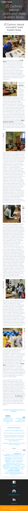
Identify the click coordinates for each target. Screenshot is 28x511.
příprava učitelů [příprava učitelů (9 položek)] (21, 464)
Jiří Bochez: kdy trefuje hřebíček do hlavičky (14, 430)
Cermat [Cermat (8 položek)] (4, 454)
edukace (7, 409)
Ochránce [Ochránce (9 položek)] (13, 461)
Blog (12, 32)
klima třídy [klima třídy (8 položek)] (21, 457)
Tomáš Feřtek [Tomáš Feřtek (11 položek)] (21, 467)
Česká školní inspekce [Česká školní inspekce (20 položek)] (15, 473)
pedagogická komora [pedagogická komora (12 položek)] (10, 463)
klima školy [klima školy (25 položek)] (8, 458)
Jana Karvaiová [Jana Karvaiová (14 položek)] (14, 455)
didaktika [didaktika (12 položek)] (8, 454)
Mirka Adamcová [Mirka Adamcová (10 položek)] (20, 460)
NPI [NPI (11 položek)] (10, 461)
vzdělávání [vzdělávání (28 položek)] (11, 470)
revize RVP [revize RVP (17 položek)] (17, 466)
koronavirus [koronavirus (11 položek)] (14, 458)
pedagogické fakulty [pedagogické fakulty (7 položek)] (18, 463)
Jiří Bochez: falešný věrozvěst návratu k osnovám (14, 433)
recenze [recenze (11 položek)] (12, 466)
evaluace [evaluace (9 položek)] (23, 454)
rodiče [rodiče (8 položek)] (22, 466)
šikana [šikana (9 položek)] (23, 473)
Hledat (14, 448)
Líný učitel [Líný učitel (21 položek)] (7, 460)
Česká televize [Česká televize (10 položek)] (6, 473)
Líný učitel (14, 486)
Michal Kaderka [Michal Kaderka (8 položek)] (13, 460)
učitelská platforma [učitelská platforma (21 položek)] (14, 469)
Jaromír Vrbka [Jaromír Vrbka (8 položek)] (21, 455)
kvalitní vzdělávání (13, 409)
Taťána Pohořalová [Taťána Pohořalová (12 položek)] (14, 467)
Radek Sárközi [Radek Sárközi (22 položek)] (6, 466)
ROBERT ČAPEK (6, 2)
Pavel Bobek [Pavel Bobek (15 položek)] (19, 461)
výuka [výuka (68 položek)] (17, 470)
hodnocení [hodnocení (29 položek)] (7, 455)
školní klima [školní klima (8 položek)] (15, 474)
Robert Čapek (7, 32)
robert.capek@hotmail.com (14, 494)
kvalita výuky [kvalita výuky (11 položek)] (20, 458)
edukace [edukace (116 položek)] (17, 453)
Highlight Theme (14, 509)
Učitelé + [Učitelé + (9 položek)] (22, 469)
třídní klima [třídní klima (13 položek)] (6, 469)
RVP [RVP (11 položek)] (24, 466)
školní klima (20, 409)
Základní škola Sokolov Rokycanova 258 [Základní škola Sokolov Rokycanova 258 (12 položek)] (13, 472)
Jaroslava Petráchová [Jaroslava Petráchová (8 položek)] (9, 457)
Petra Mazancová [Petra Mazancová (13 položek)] (7, 464)
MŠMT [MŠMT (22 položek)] (7, 461)
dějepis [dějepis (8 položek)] (11, 454)
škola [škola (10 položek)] (11, 474)
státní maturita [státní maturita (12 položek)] (6, 467)
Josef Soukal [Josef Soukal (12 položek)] (15, 457)
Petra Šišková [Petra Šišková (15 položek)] (15, 464)
